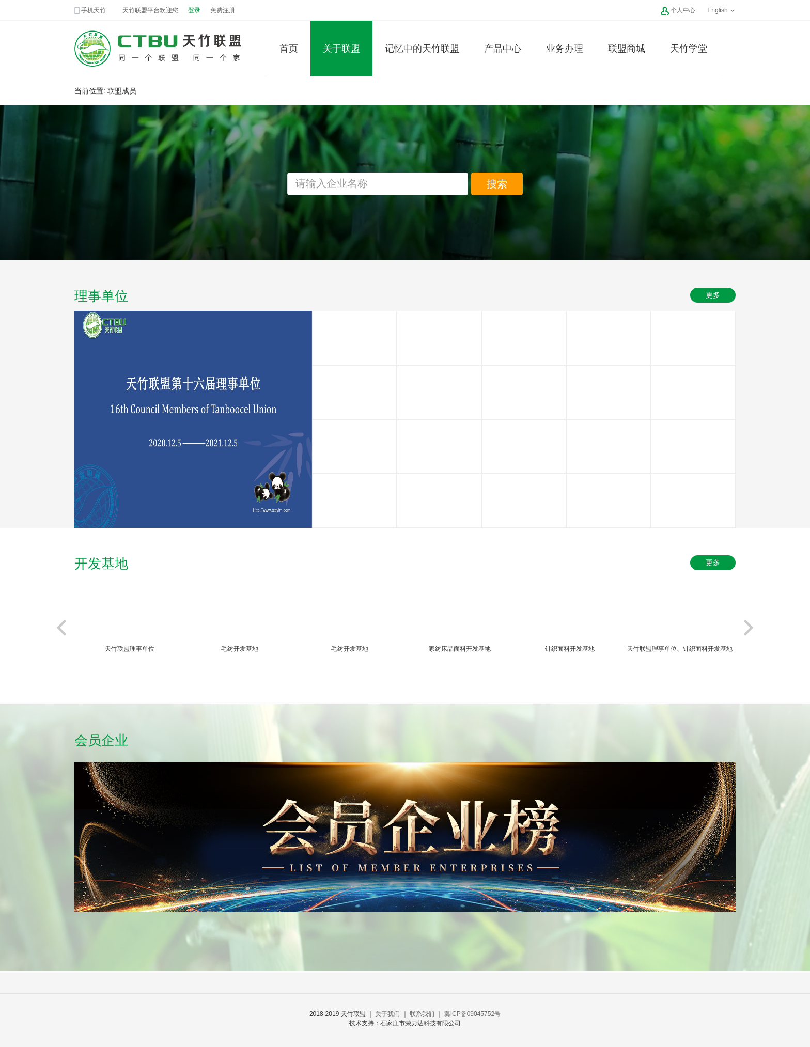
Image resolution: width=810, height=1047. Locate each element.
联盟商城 (626, 48)
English (721, 10)
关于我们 (387, 1014)
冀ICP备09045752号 (472, 1014)
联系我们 (422, 1014)
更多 (713, 295)
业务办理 (564, 48)
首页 (288, 48)
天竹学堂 (688, 48)
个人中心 (683, 10)
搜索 (497, 184)
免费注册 (222, 10)
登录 (194, 10)
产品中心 (502, 48)
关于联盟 (341, 48)
